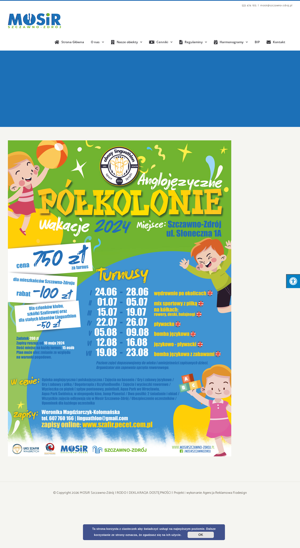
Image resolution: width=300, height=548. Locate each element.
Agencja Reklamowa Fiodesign (225, 493)
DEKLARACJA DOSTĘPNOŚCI (150, 493)
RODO (121, 493)
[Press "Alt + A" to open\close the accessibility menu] (293, 281)
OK (200, 535)
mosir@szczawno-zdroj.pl (276, 5)
